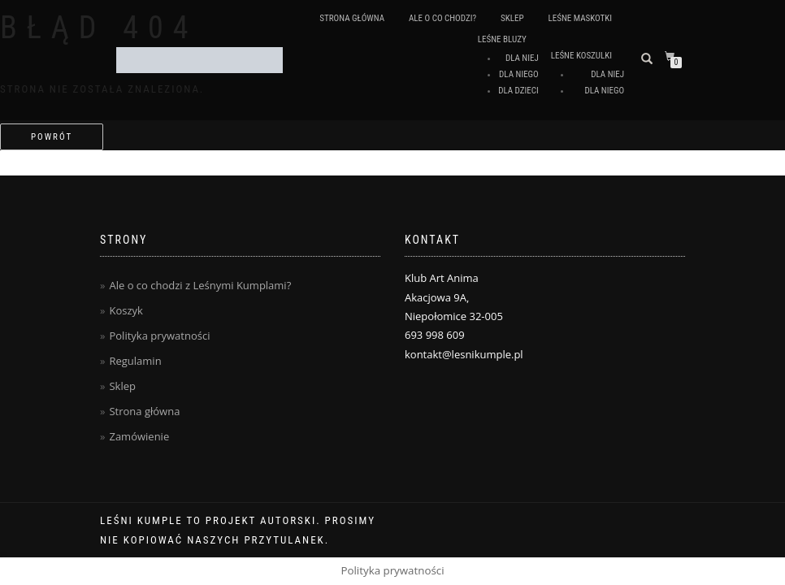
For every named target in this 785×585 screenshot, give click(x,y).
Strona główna (351, 18)
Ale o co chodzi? (442, 18)
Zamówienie (139, 436)
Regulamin (135, 360)
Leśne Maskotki (580, 18)
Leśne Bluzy (502, 39)
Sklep (512, 18)
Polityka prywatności (159, 335)
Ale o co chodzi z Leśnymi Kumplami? (200, 285)
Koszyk (125, 310)
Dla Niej (522, 58)
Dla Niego (519, 74)
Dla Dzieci (518, 90)
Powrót (51, 137)
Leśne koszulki (581, 55)
